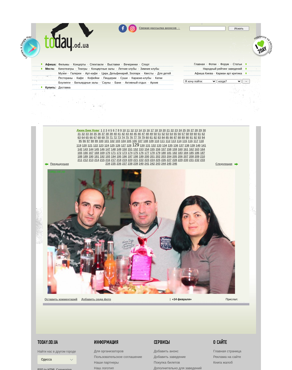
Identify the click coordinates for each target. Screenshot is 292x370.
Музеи (62, 73)
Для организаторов (109, 351)
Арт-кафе (91, 73)
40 (115, 133)
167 (91, 152)
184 (185, 152)
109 (151, 141)
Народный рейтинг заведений (222, 68)
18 (156, 130)
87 (175, 137)
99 (96, 141)
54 (171, 133)
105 (129, 141)
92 (195, 137)
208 (191, 156)
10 (124, 130)
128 (129, 145)
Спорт (145, 64)
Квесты (149, 73)
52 (163, 133)
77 (135, 137)
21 (168, 130)
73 (119, 137)
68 (99, 137)
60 (195, 133)
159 (174, 149)
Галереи (75, 73)
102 (112, 141)
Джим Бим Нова (88, 130)
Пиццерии (109, 77)
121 (90, 145)
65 (87, 137)
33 (87, 133)
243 (158, 163)
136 (175, 145)
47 (143, 133)
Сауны (106, 82)
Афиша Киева (204, 73)
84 (163, 137)
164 (202, 149)
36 (99, 133)
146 (102, 149)
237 (124, 163)
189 (85, 156)
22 (172, 130)
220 (130, 160)
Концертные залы (102, 68)
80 (147, 137)
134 (164, 145)
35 (95, 133)
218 (119, 160)
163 (197, 149)
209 (197, 156)
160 (180, 149)
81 (151, 137)
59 (191, 133)
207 (185, 156)
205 (174, 156)
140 (198, 145)
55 (175, 133)
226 (163, 160)
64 (83, 137)
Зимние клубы (149, 68)
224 (152, 160)
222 (141, 160)
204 (169, 156)
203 (163, 156)
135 (170, 145)
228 (174, 160)
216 (108, 160)
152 (135, 149)
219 (124, 160)
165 (80, 152)
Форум (224, 64)
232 (197, 160)
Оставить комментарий (61, 299)
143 (85, 149)
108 (145, 141)
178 (152, 152)
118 (201, 141)
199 (141, 156)
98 (92, 141)
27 (192, 130)
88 (179, 137)
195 (119, 156)
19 (160, 130)
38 (107, 133)
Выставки (113, 64)
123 (101, 145)
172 (119, 152)
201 (152, 156)
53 (167, 133)
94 (203, 137)
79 (143, 137)
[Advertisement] (146, 11)
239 (135, 163)
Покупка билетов (167, 362)
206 (180, 156)
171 (113, 152)
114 (179, 141)
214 (96, 160)
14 (140, 130)
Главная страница (227, 351)
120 (84, 145)
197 (130, 156)
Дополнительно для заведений (178, 368)
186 (197, 152)
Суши (123, 77)
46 (139, 133)
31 (79, 133)
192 (102, 156)
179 (158, 152)
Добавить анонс (166, 351)
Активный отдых (135, 82)
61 (199, 133)
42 (123, 133)
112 (168, 141)
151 (130, 149)
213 (91, 160)
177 (147, 152)
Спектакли (96, 64)
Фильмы (63, 64)
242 (152, 163)
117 (195, 141)
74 (123, 137)
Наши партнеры (106, 362)
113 (173, 141)
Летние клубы (127, 68)
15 (144, 130)
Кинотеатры (66, 68)
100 (101, 141)
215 (102, 160)
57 (183, 133)
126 (118, 145)
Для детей (164, 73)
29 (200, 130)
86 (171, 137)
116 (190, 141)
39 (111, 133)
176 (141, 152)
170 (108, 152)
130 (142, 145)
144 (91, 149)
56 (179, 133)
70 (107, 137)
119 (79, 145)
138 (187, 145)
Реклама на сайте (227, 357)
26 (188, 130)
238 (130, 163)
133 (159, 145)
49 (151, 133)
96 (84, 141)
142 (80, 149)
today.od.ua (47, 342)
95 (80, 141)
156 (158, 149)
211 (80, 160)
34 (91, 133)
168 (96, 152)
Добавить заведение (170, 357)
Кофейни (93, 77)
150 (124, 149)
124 (106, 145)
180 (163, 152)
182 (174, 152)
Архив (154, 82)
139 (192, 145)
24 (180, 130)
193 (108, 156)
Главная (199, 64)
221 (135, 160)
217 (113, 160)
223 (147, 160)
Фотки (212, 64)
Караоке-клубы (141, 77)
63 (79, 137)
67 (95, 137)
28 (196, 130)
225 (158, 160)
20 (164, 130)
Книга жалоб (223, 362)
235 (113, 163)
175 (135, 152)
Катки (158, 77)
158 (169, 149)
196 (124, 156)
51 (159, 133)
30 (204, 130)
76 (131, 137)
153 (141, 149)
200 (147, 156)
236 (119, 163)
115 (184, 141)
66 (91, 137)
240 (141, 163)
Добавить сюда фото (96, 299)
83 (159, 137)
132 (153, 145)
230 (185, 160)
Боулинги (64, 82)
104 (123, 141)
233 (202, 160)
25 (184, 130)
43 (127, 133)
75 (127, 137)
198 (135, 156)
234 (108, 163)
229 (180, 160)
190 (91, 156)
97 (88, 141)
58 (187, 133)
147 (108, 149)
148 (113, 149)
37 (103, 133)
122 (95, 145)
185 (191, 152)
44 (131, 133)
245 (169, 163)
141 (203, 145)
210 (202, 156)
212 (85, 160)
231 (191, 160)
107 (140, 141)
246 (174, 163)
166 (85, 152)
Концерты (79, 64)
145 (96, 149)
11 (128, 130)
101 (106, 141)
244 (163, 163)
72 (115, 137)
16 (148, 130)
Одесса (46, 359)
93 (199, 137)
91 (191, 137)
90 (187, 137)
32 (83, 133)
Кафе (80, 77)
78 (139, 137)
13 (136, 130)
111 (162, 141)
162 (191, 149)
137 (181, 145)
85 (167, 137)
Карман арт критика (229, 73)
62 (203, 133)
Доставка (64, 87)
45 (135, 133)
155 (152, 149)
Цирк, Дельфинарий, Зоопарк (120, 73)
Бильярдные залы (86, 82)
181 (169, 152)
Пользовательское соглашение (118, 357)
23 (176, 130)
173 (124, 152)
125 (112, 145)
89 (183, 137)
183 (180, 152)
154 (147, 149)
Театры (82, 68)
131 (148, 145)
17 (152, 130)
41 (119, 133)
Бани (118, 82)
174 (130, 152)
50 (155, 133)
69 (103, 137)
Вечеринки (131, 64)
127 (123, 145)
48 (147, 133)
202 (158, 156)
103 (118, 141)
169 (102, 152)
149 (119, 149)
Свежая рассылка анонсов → (159, 27)
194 (113, 156)
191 (96, 156)
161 (185, 149)
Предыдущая (59, 163)
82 (155, 137)
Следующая (223, 163)
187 (202, 152)
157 (163, 149)
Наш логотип (104, 368)
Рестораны (65, 77)
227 (169, 160)
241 (147, 163)
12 (132, 130)
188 (80, 156)
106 (134, 141)
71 (111, 137)
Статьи (237, 64)
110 (157, 141)
